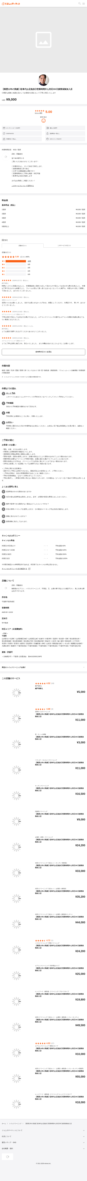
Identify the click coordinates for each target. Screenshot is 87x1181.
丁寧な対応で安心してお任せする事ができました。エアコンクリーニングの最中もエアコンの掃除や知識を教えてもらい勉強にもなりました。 (43, 318)
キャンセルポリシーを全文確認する (16, 569)
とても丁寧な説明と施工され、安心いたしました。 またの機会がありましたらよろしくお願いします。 (38, 343)
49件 (29, 261)
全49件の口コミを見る (43, 352)
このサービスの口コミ (64, 245)
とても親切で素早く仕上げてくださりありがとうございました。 (25, 331)
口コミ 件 (38, 113)
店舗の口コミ (23, 245)
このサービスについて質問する (23, 186)
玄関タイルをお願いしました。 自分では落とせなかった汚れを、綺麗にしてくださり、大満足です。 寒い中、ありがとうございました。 (43, 304)
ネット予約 (10, 393)
